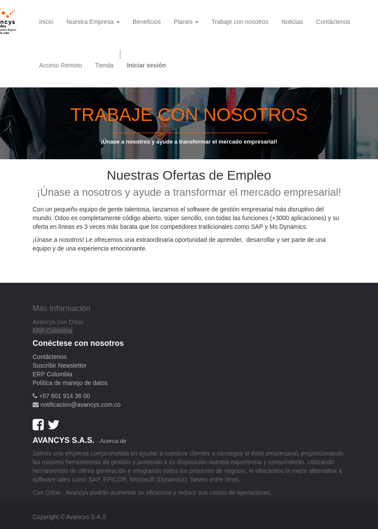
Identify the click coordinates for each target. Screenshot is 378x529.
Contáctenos (50, 356)
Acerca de (113, 441)
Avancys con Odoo (58, 321)
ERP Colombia (53, 330)
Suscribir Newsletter (59, 365)
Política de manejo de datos (70, 382)
